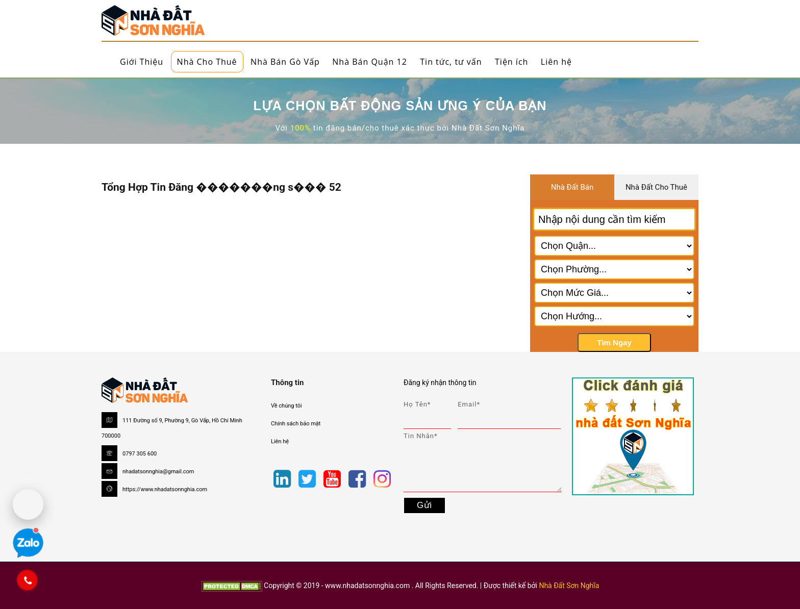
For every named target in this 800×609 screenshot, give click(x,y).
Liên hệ (556, 61)
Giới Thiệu (141, 61)
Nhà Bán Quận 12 (369, 61)
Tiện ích (511, 61)
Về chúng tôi (286, 405)
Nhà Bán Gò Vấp (285, 61)
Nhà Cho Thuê (207, 61)
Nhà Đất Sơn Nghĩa (569, 585)
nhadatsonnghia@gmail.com (158, 471)
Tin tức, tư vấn (451, 61)
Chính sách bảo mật (295, 423)
